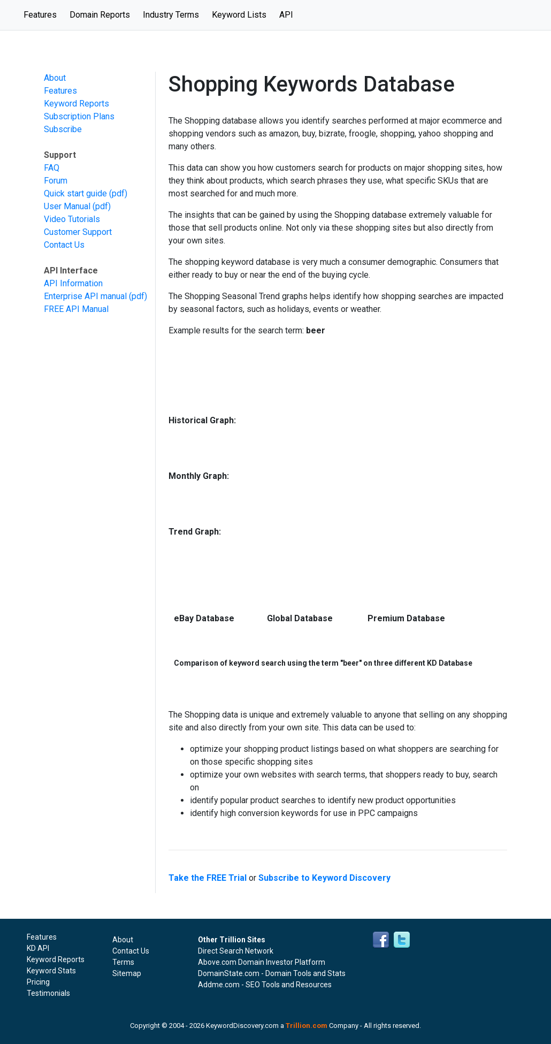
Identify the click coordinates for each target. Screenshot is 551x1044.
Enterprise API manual (85, 296)
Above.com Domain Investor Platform (261, 962)
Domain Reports (100, 15)
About (55, 78)
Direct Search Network (235, 951)
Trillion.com (306, 1026)
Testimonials (48, 993)
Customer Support (78, 232)
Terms (123, 962)
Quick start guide (75, 193)
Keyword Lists (239, 15)
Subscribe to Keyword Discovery (324, 878)
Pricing (38, 982)
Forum (55, 181)
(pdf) (118, 193)
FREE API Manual (76, 309)
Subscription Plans (79, 116)
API (286, 15)
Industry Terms (171, 15)
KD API (38, 948)
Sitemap (126, 973)
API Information (73, 283)
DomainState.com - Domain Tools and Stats (272, 973)
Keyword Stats (51, 970)
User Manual (67, 206)
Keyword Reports (76, 103)
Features (43, 14)
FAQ (51, 168)
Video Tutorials (72, 219)
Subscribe (63, 129)
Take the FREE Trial (208, 878)
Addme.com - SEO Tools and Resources (265, 984)
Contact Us (64, 245)
